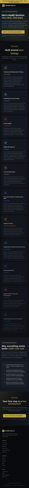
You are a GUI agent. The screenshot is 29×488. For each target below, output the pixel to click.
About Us (4, 458)
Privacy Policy (4, 471)
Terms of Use (4, 476)
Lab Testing (4, 444)
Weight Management (6, 450)
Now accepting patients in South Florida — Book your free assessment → (14, 2)
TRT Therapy (4, 442)
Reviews (3, 461)
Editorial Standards (5, 475)
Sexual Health (4, 448)
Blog (3, 463)
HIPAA (3, 473)
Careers (3, 465)
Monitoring (4, 446)
